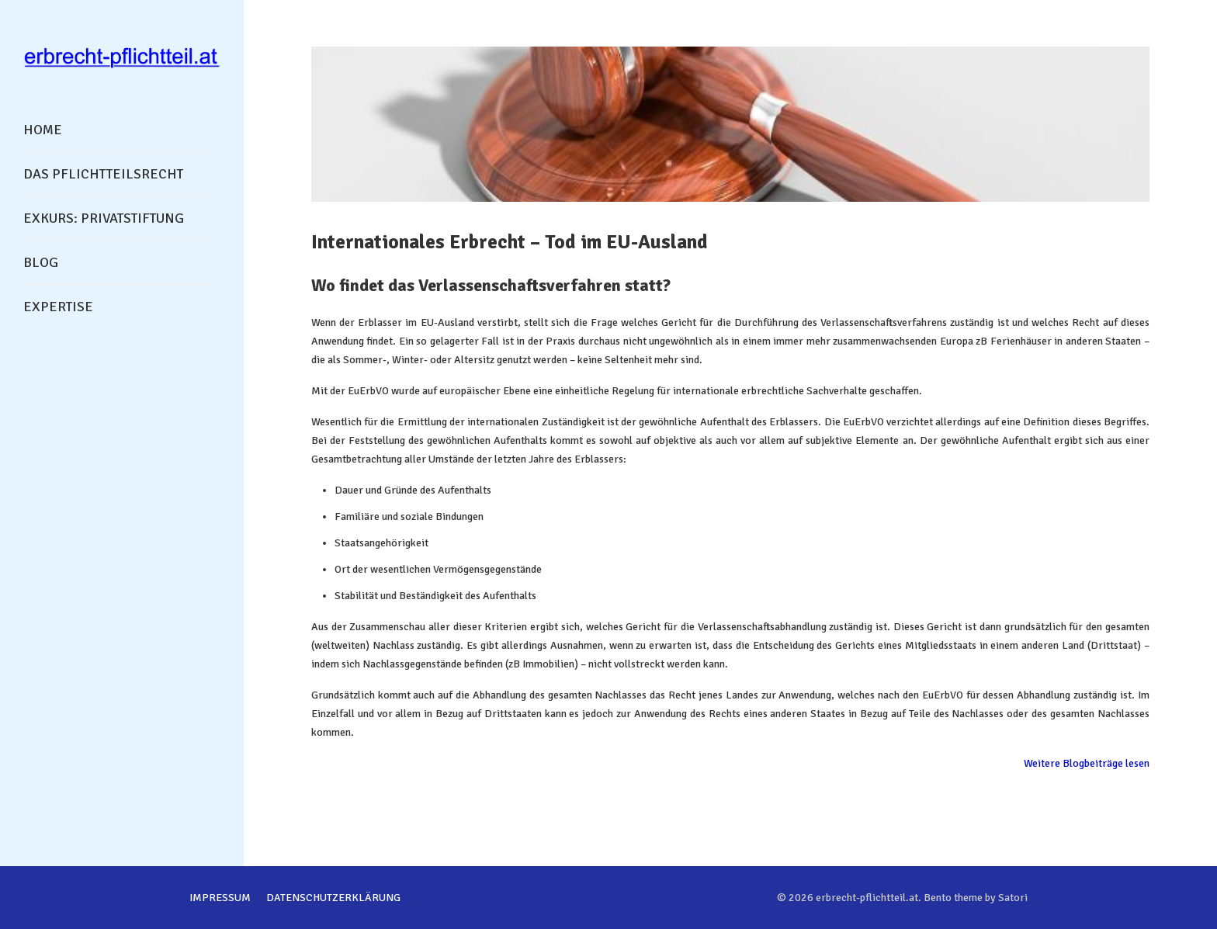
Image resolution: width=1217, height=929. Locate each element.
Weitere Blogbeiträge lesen (1086, 763)
